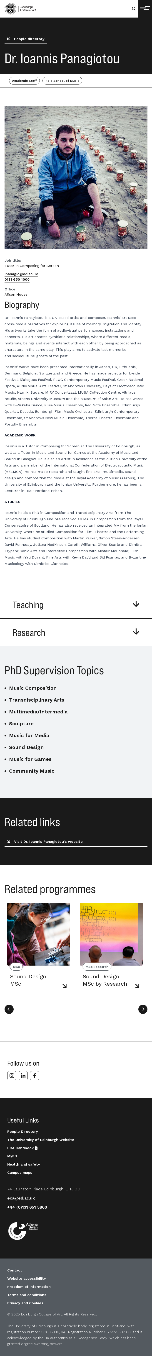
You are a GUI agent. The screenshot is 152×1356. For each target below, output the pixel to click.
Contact (14, 1270)
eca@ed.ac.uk (21, 1198)
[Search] (133, 9)
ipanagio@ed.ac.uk (21, 274)
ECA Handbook (22, 1148)
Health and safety (23, 1164)
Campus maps (19, 1172)
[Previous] (9, 1009)
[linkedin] (23, 1075)
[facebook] (34, 1075)
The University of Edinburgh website (40, 1140)
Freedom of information (29, 1286)
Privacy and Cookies (25, 1303)
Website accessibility (26, 1278)
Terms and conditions (26, 1295)
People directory (25, 39)
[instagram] (11, 1075)
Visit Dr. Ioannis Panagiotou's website (44, 841)
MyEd (12, 1156)
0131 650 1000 (17, 279)
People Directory (22, 1131)
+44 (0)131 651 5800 (27, 1207)
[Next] (142, 1009)
